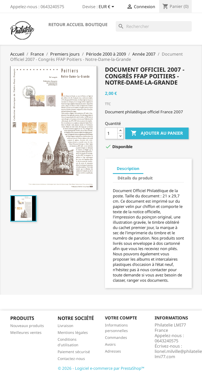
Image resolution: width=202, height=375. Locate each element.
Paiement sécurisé (74, 351)
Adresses (113, 351)
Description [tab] (128, 168)
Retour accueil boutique (78, 24)
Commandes (116, 337)
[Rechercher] (154, 26)
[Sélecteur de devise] (107, 7)
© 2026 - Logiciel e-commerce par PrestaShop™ (101, 368)
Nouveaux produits (27, 325)
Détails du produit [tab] (135, 178)
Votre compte (121, 318)
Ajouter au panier (157, 133)
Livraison (65, 325)
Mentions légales (73, 332)
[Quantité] (111, 133)
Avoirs (110, 344)
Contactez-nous (71, 358)
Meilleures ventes (26, 332)
